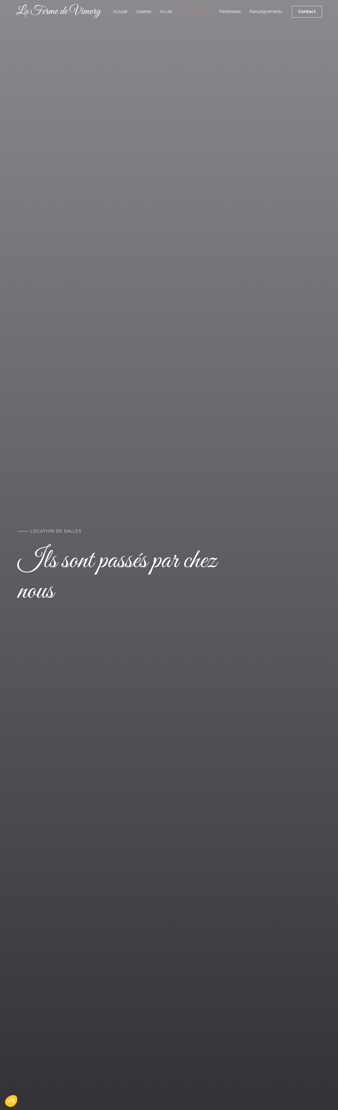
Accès (166, 11)
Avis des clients (196, 11)
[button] (11, 1101)
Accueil (120, 11)
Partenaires (230, 11)
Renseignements (265, 11)
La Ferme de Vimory (58, 11)
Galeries (143, 11)
